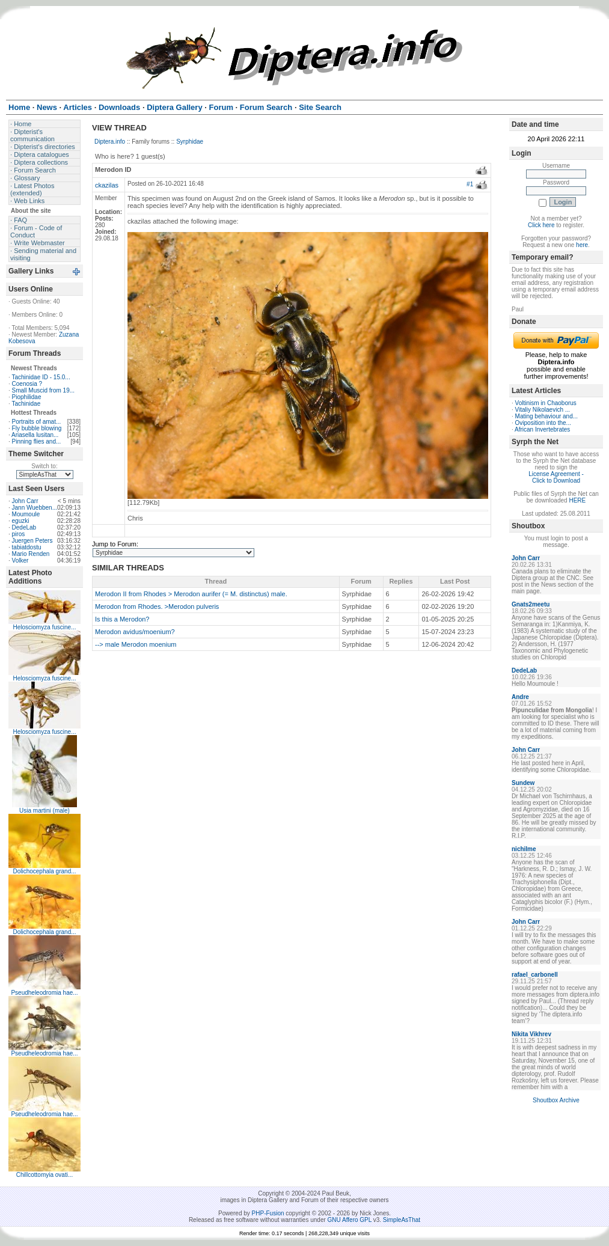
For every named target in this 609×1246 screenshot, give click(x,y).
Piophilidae (26, 397)
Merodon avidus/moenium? (135, 631)
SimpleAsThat (401, 1220)
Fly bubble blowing (37, 428)
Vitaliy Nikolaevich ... (543, 409)
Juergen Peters (32, 540)
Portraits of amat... (36, 421)
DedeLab (24, 527)
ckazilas (106, 185)
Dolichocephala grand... (44, 871)
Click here (541, 225)
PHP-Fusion (268, 1213)
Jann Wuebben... (34, 507)
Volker (20, 560)
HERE (577, 500)
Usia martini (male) (44, 810)
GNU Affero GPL (350, 1220)
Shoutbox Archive (556, 1100)
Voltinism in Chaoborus (546, 403)
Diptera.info (109, 141)
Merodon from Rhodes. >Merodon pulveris (157, 606)
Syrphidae (189, 141)
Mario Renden (31, 554)
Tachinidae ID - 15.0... (40, 377)
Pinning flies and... (36, 441)
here (582, 245)
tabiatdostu (26, 547)
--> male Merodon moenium (135, 644)
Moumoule (26, 514)
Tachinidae (25, 403)
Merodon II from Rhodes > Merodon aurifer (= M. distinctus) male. (191, 593)
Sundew (523, 783)
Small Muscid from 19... (43, 390)
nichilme (524, 849)
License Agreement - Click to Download (556, 477)
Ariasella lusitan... (34, 435)
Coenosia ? (27, 383)
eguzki (20, 521)
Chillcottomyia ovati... (44, 1174)
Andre (520, 697)
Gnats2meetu (530, 604)
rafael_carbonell (535, 974)
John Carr (25, 501)
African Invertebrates (542, 429)
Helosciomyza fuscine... (44, 627)
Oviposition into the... (543, 423)
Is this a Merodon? (122, 619)
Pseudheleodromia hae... (44, 992)
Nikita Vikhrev (531, 1034)
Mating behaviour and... (546, 416)
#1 (470, 184)
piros (18, 534)
